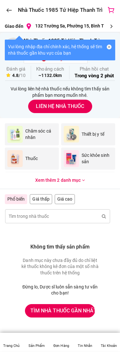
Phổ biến (16, 199)
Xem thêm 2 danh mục (60, 180)
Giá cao (64, 199)
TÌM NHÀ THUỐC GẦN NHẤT (62, 311)
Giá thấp (40, 199)
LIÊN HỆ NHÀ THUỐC (60, 106)
